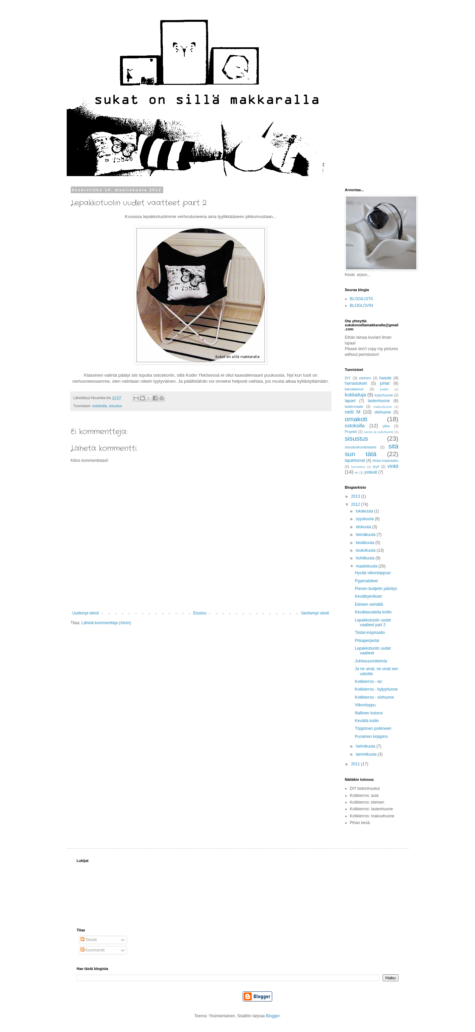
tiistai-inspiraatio (385, 460)
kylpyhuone (384, 395)
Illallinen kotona (368, 713)
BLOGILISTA (361, 298)
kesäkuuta (365, 542)
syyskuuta (365, 519)
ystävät (370, 472)
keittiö (384, 389)
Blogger (273, 1016)
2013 (356, 496)
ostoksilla (99, 406)
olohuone (382, 412)
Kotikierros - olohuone (374, 697)
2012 (356, 504)
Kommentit (92, 950)
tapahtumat (355, 460)
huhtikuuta (365, 558)
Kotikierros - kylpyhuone (376, 689)
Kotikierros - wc (368, 681)
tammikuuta (366, 754)
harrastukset (356, 383)
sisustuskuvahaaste (360, 447)
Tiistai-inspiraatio (370, 632)
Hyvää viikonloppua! (373, 573)
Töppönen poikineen (373, 728)
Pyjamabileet (366, 581)
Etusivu (199, 613)
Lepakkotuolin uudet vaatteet (373, 650)
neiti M (353, 412)
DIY (348, 378)
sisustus (115, 406)
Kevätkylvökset (368, 596)
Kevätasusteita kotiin (373, 612)
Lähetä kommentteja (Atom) (106, 622)
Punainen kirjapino (371, 736)
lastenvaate (354, 406)
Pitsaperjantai (367, 640)
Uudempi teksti (85, 613)
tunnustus (358, 467)
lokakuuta (365, 511)
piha (386, 426)
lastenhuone (379, 400)
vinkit (393, 466)
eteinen (365, 378)
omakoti (356, 419)
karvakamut (354, 389)
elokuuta (364, 527)
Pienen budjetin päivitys (376, 588)
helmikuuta (366, 746)
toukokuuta (366, 550)
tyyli (376, 467)
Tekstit (88, 939)
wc (357, 472)
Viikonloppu (365, 705)
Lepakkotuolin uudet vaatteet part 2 (373, 622)
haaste (385, 378)
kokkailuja (355, 394)
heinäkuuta (366, 534)
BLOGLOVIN (361, 305)
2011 (356, 764)
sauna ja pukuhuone (378, 432)
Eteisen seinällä (369, 604)
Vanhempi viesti (315, 613)
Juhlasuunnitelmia (371, 661)
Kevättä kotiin (367, 720)
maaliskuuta (367, 566)
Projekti (351, 432)
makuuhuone (382, 407)
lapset (350, 400)
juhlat (385, 383)
